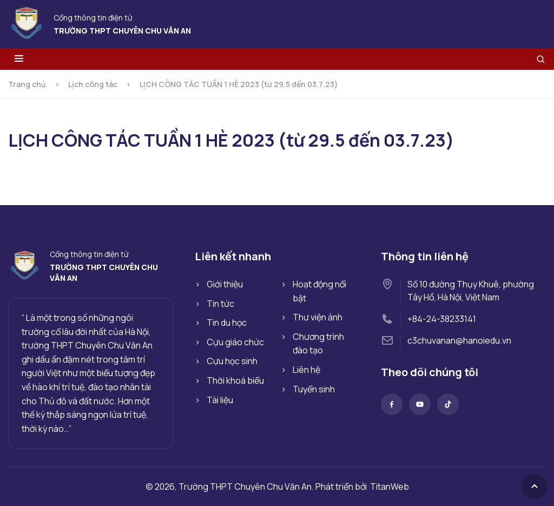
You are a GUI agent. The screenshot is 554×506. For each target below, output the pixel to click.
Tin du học (227, 322)
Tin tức (220, 304)
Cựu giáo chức (235, 342)
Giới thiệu (225, 284)
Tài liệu (220, 400)
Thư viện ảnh (317, 317)
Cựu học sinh (232, 361)
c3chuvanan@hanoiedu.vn (459, 340)
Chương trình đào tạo (318, 344)
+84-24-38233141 (441, 319)
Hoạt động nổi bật (319, 291)
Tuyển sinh (314, 389)
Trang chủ (27, 84)
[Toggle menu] (19, 59)
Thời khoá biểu (235, 380)
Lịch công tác (92, 84)
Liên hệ (306, 370)
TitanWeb (389, 486)
